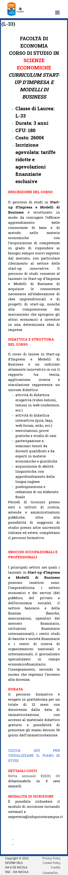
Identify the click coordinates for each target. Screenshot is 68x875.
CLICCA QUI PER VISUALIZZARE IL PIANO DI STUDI (34, 755)
